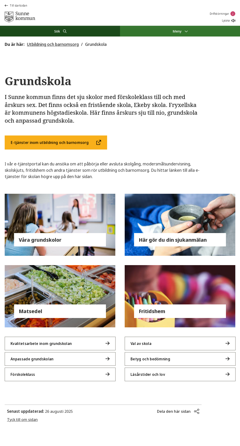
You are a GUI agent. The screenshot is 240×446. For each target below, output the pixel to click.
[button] (178, 411)
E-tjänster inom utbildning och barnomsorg (50, 142)
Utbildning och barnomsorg (53, 44)
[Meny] (180, 31)
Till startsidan (16, 5)
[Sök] (60, 31)
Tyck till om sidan (22, 419)
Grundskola (96, 44)
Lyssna (228, 20)
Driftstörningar (223, 13)
